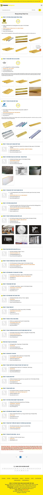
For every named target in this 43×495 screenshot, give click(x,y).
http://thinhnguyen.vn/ (14, 406)
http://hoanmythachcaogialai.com (16, 255)
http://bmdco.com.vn (13, 290)
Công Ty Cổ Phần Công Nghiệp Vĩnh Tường (12, 17)
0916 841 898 (12, 345)
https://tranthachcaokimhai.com (15, 302)
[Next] (24, 457)
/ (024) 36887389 (19, 357)
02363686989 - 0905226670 (15, 403)
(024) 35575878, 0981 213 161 (15, 195)
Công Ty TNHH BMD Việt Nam (9, 284)
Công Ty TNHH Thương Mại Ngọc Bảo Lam (12, 216)
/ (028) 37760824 (20, 28)
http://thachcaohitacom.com (8, 71)
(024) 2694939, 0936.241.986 (15, 322)
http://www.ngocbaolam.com (15, 222)
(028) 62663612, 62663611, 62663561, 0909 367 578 (19, 264)
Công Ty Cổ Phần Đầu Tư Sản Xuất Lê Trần (12, 272)
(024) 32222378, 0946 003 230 (8, 112)
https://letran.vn (13, 279)
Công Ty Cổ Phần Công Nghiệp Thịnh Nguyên (13, 399)
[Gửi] (40, 10)
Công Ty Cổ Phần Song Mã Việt (10, 203)
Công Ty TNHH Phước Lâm (9, 388)
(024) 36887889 (13, 357)
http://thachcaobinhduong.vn (15, 371)
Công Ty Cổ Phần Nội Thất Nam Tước (11, 295)
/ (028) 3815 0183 (23, 219)
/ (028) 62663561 (32, 264)
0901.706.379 (12, 415)
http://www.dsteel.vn (13, 325)
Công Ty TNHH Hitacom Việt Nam (10, 101)
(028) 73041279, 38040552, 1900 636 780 (17, 208)
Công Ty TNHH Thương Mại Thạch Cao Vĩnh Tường (14, 260)
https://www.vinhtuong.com (8, 31)
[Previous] (19, 457)
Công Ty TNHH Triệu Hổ (8, 307)
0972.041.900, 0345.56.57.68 (15, 334)
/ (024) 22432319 (24, 195)
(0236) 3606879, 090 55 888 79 (15, 310)
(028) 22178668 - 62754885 (15, 219)
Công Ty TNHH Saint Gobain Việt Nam (11, 144)
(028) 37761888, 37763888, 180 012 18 (10, 28)
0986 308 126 (12, 368)
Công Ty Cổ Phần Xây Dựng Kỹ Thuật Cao (12, 411)
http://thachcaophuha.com (14, 198)
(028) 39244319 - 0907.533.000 (15, 287)
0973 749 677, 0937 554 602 (15, 380)
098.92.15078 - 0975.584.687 (15, 427)
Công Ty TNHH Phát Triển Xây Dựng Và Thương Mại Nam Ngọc (17, 423)
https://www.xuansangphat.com (15, 383)
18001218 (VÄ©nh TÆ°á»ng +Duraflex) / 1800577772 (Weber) (21, 149)
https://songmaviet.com (14, 211)
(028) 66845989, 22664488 (15, 160)
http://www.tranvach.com (14, 313)
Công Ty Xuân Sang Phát (8, 376)
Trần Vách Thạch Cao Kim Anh (10, 341)
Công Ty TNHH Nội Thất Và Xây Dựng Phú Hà (13, 190)
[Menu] (41, 5)
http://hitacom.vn (6, 115)
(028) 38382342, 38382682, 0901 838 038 (17, 276)
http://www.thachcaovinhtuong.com (16, 267)
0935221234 (12, 438)
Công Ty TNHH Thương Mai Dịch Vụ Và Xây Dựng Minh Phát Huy (17, 330)
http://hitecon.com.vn (14, 418)
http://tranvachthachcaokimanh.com (16, 348)
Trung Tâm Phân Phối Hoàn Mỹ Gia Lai (11, 249)
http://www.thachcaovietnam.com (16, 163)
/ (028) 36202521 (28, 208)
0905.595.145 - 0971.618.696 (8, 68)
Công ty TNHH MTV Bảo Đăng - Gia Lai (11, 434)
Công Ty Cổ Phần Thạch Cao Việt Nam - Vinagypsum (15, 156)
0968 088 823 (12, 299)
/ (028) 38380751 (28, 276)
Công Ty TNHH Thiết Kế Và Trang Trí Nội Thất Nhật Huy (15, 365)
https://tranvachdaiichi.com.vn (15, 360)
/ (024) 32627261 (17, 112)
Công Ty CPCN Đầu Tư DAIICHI (9, 353)
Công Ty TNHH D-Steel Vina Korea (10, 318)
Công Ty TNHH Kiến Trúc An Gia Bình (11, 58)
